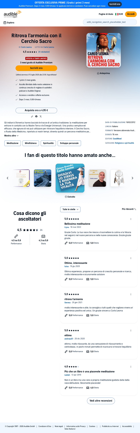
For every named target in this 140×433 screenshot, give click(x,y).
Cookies (92, 426)
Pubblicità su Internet (110, 426)
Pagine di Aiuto (106, 14)
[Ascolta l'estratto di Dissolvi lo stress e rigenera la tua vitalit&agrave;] (70, 197)
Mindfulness (31, 143)
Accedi (131, 14)
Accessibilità (127, 426)
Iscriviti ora (36, 68)
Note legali (59, 426)
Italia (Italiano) (70, 429)
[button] (32, 116)
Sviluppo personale (69, 143)
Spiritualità (48, 143)
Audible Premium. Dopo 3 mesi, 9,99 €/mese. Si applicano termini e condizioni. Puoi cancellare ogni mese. (62, 4)
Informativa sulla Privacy (76, 426)
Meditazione (12, 143)
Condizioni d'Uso (45, 426)
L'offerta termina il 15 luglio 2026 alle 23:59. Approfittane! (36, 75)
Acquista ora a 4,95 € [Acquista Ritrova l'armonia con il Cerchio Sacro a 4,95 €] (36, 110)
